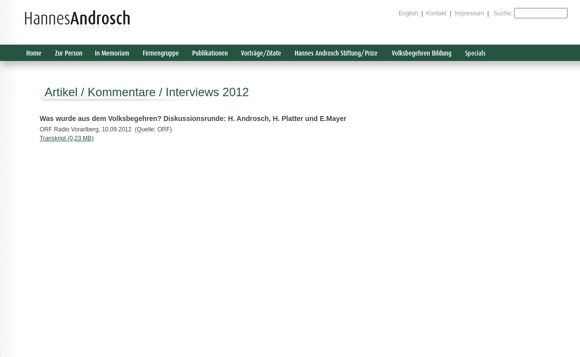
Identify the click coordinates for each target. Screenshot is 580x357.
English (408, 13)
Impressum (469, 13)
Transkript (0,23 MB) (67, 138)
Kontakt (436, 13)
